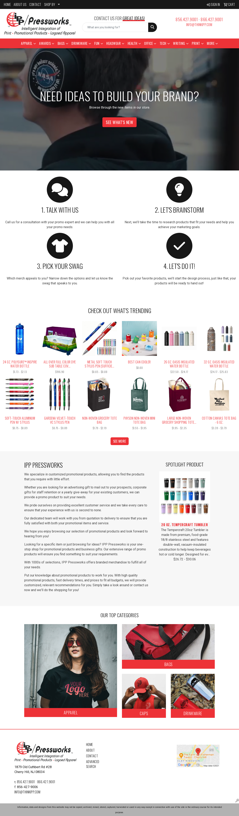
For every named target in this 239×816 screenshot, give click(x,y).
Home (89, 744)
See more (119, 441)
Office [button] (148, 43)
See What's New (119, 122)
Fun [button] (97, 43)
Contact (92, 755)
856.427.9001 (186, 19)
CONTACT (35, 4)
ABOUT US (20, 4)
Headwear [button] (113, 43)
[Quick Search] (115, 27)
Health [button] (132, 43)
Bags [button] (61, 43)
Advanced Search (92, 764)
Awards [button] (45, 43)
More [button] (210, 43)
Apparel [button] (26, 43)
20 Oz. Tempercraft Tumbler (184, 524)
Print (196, 43)
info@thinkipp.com (199, 24)
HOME (7, 4)
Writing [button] (179, 43)
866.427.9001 (212, 19)
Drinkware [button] (79, 43)
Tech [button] (163, 43)
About (90, 750)
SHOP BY (49, 4)
